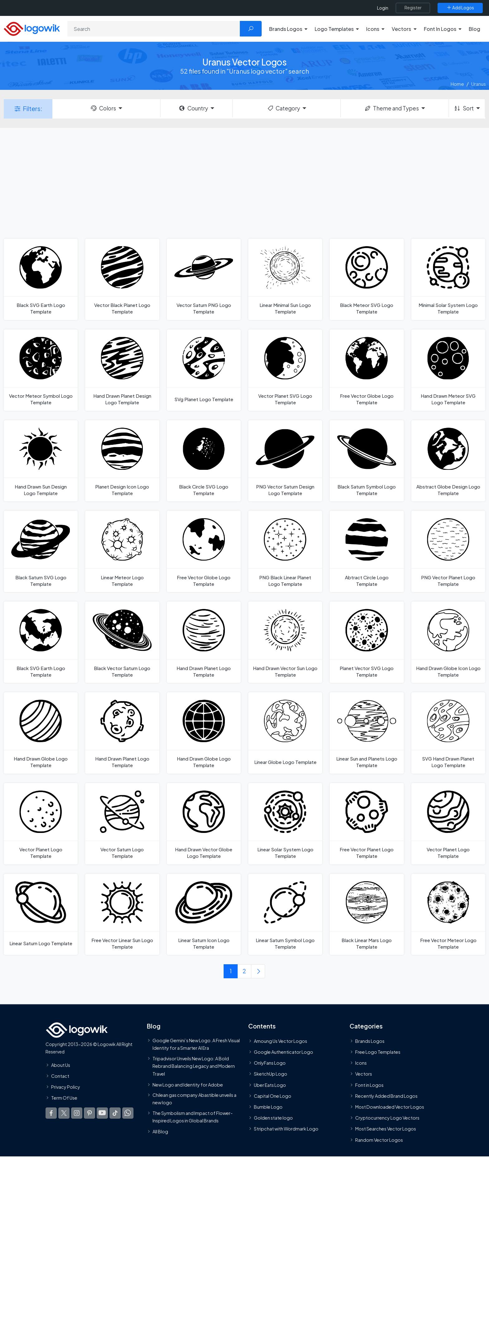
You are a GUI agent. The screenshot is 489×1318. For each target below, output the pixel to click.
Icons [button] (372, 29)
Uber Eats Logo (270, 1085)
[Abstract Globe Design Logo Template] (448, 461)
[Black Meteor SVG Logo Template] (367, 279)
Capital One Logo (272, 1096)
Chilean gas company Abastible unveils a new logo (194, 1098)
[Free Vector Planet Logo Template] (367, 823)
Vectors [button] (401, 29)
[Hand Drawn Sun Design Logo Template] (41, 461)
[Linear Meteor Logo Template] (122, 551)
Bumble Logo (268, 1107)
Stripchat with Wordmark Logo (286, 1129)
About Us (60, 1065)
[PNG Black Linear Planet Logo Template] (285, 551)
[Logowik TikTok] (115, 1113)
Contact (60, 1076)
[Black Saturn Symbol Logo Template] (367, 461)
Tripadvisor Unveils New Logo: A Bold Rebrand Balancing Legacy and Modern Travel (194, 1066)
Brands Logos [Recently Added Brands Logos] (370, 1041)
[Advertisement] (244, 182)
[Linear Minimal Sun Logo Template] (285, 279)
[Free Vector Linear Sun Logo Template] (122, 914)
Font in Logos (369, 1085)
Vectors (363, 1074)
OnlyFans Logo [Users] (270, 1063)
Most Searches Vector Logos (385, 1129)
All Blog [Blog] (160, 1132)
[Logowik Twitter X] (64, 1113)
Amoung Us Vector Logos (280, 1041)
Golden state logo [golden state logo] (273, 1118)
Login (382, 8)
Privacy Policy (65, 1087)
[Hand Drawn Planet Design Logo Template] (122, 370)
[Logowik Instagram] (76, 1113)
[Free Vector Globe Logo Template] (367, 370)
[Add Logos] (460, 8)
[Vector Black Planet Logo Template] (122, 279)
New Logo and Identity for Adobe (188, 1084)
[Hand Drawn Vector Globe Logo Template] (204, 823)
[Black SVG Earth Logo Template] (41, 279)
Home (457, 84)
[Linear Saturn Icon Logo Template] (204, 914)
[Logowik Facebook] (51, 1113)
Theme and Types (391, 108)
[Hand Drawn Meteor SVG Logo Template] (448, 370)
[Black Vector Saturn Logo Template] (122, 642)
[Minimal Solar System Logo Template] (448, 279)
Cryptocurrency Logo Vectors (387, 1118)
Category (283, 108)
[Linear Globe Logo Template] (285, 733)
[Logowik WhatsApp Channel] (127, 1113)
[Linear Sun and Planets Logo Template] (367, 733)
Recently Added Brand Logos (386, 1096)
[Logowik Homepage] (32, 28)
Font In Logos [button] (440, 29)
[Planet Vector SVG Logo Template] (367, 642)
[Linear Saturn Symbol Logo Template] (285, 914)
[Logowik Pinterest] (89, 1113)
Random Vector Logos (379, 1140)
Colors (103, 108)
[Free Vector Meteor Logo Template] (448, 914)
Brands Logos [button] (285, 29)
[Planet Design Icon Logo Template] (122, 461)
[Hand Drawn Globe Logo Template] (41, 733)
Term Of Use (64, 1098)
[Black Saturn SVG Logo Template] (41, 551)
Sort (463, 108)
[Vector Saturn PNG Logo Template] (204, 279)
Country (193, 108)
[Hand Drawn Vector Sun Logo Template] (285, 642)
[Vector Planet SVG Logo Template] (285, 370)
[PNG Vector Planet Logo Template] (448, 551)
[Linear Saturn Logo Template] (41, 914)
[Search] (153, 28)
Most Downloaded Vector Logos (389, 1107)
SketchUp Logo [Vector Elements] (270, 1074)
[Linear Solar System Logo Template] (285, 823)
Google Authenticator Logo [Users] (283, 1052)
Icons (361, 1063)
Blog (474, 29)
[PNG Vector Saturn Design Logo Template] (285, 461)
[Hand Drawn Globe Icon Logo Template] (448, 642)
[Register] (413, 8)
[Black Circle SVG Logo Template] (204, 461)
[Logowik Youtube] (102, 1113)
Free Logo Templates (377, 1052)
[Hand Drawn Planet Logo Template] (204, 642)
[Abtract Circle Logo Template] (367, 551)
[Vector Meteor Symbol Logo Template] (41, 370)
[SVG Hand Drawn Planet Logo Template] (448, 733)
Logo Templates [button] (334, 29)
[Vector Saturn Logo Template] (122, 823)
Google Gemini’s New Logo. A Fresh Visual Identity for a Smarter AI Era (196, 1044)
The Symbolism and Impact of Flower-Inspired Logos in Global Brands (193, 1116)
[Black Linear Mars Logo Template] (367, 914)
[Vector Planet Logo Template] (41, 823)
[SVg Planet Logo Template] (204, 370)
